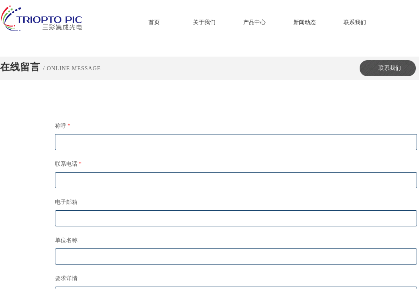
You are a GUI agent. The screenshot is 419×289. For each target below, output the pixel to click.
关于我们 (204, 22)
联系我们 (355, 22)
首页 (154, 22)
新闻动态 (304, 22)
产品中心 (254, 22)
